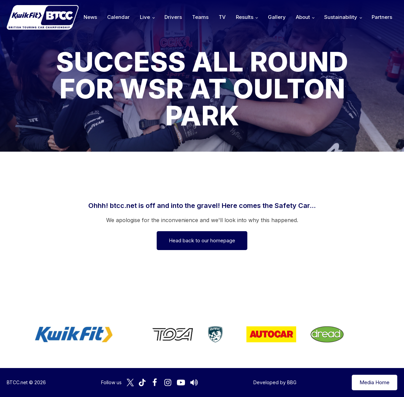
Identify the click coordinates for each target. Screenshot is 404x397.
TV (222, 17)
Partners (382, 17)
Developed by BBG (275, 382)
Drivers (173, 17)
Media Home (375, 382)
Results (244, 17)
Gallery (277, 17)
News (90, 17)
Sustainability (340, 17)
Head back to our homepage (202, 240)
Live (145, 17)
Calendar (118, 17)
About (303, 17)
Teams (200, 17)
